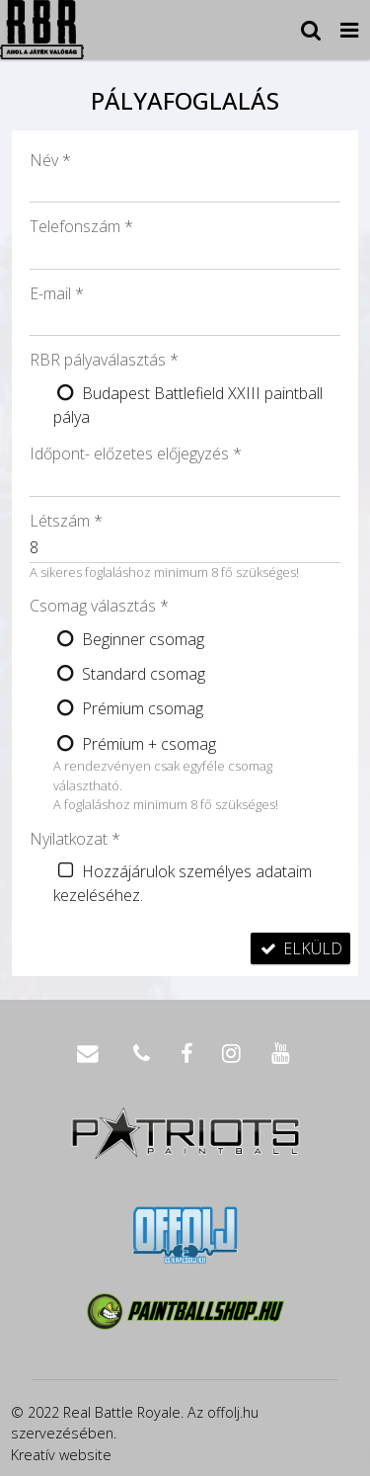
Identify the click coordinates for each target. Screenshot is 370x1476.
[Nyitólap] (42, 29)
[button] (349, 29)
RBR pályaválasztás (104, 359)
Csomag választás (99, 605)
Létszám (66, 521)
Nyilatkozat (75, 839)
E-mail (57, 293)
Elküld (300, 948)
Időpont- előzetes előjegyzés (136, 453)
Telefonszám (81, 226)
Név (50, 160)
